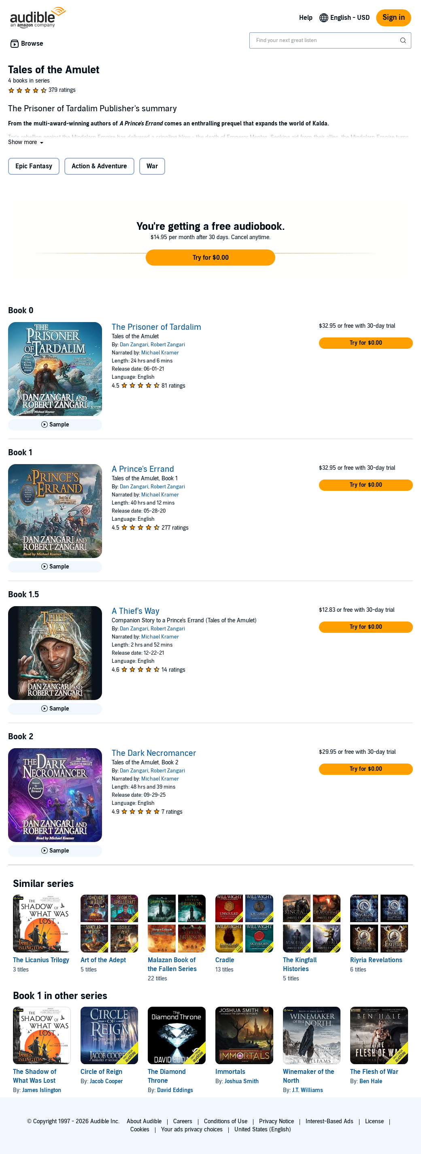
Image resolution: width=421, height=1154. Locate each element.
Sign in (394, 17)
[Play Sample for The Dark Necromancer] (55, 851)
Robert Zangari (168, 345)
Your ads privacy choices (192, 1129)
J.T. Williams (307, 1090)
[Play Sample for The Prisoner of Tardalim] (55, 425)
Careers (182, 1121)
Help (306, 18)
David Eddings (175, 1090)
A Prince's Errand (143, 469)
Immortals (230, 1072)
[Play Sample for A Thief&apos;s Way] (55, 709)
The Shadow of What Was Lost (34, 1076)
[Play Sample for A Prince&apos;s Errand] (55, 567)
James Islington (41, 1090)
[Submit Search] (404, 40)
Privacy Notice (276, 1121)
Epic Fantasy (33, 166)
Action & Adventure (99, 166)
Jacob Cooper (106, 1081)
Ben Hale (370, 1081)
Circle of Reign (101, 1072)
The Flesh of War (374, 1072)
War (152, 166)
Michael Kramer (160, 353)
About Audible (144, 1121)
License (374, 1121)
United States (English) (262, 1129)
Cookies (139, 1129)
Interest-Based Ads (329, 1121)
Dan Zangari (134, 345)
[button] (26, 142)
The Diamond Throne (167, 1076)
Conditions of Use (225, 1121)
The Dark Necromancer (154, 753)
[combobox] (330, 40)
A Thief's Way (135, 611)
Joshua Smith (242, 1081)
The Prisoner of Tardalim (156, 327)
